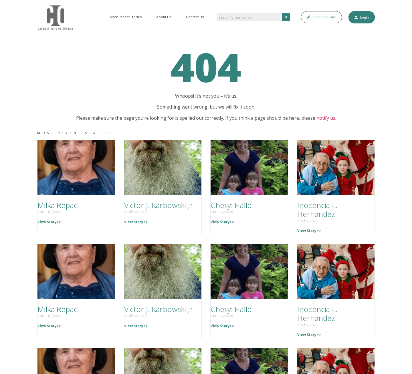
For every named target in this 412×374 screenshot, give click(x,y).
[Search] (286, 17)
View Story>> (49, 221)
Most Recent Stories (126, 17)
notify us (325, 118)
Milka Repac (57, 205)
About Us (163, 17)
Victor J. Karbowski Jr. (159, 205)
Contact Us (195, 17)
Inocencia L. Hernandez (317, 209)
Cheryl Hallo (231, 205)
